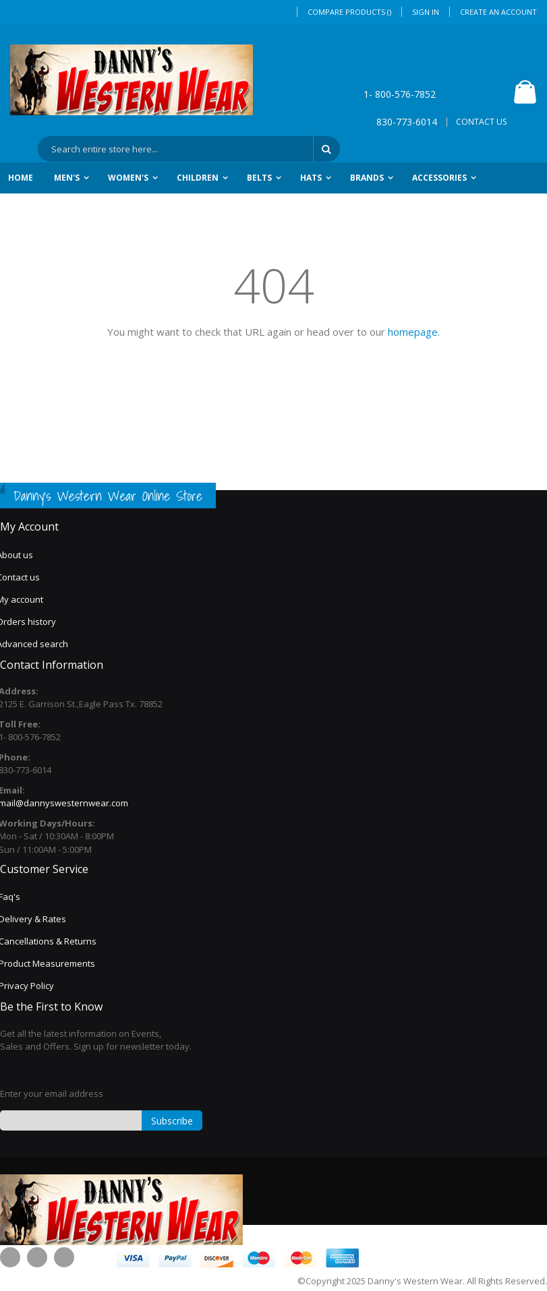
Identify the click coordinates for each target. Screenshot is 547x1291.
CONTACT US (481, 121)
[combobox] (189, 149)
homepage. (414, 331)
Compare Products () (349, 12)
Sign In (425, 12)
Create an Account (498, 12)
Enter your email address (51, 1093)
